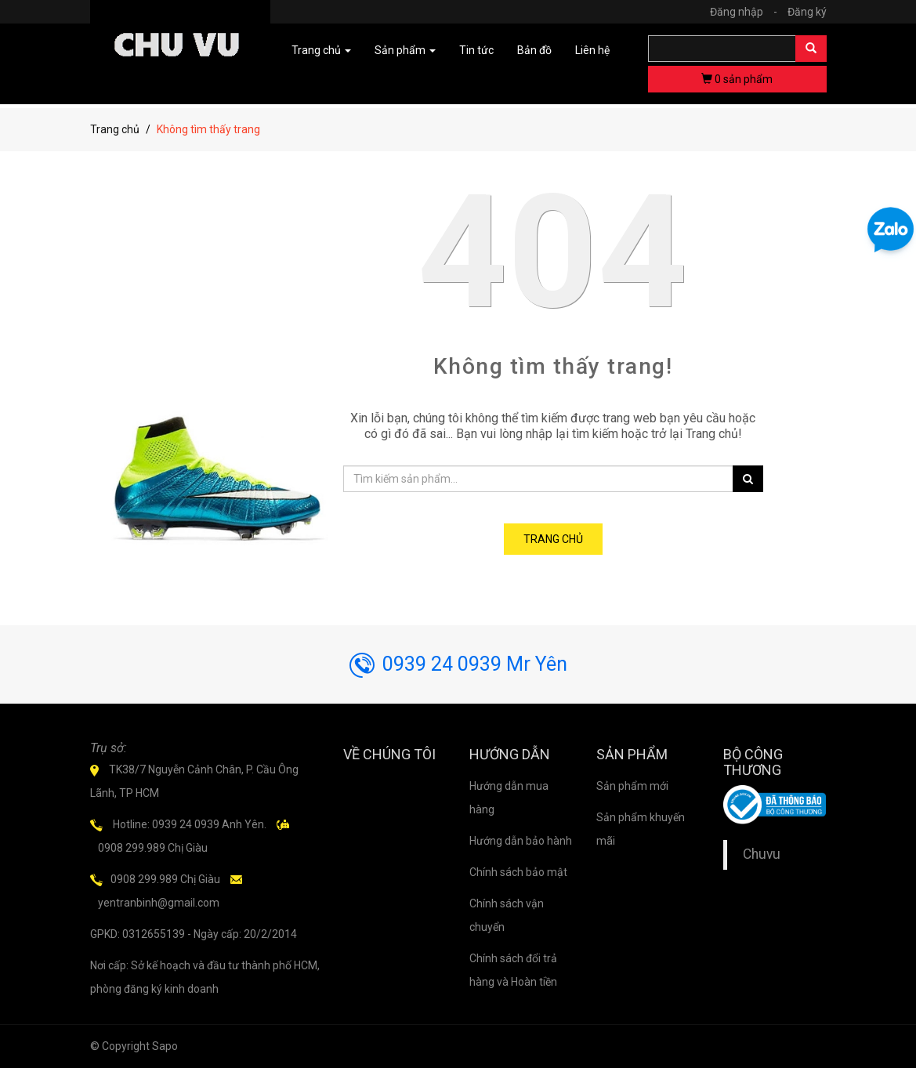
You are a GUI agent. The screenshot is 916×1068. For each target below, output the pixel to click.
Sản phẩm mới (632, 786)
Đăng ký (807, 11)
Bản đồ (534, 50)
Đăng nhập (747, 12)
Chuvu (761, 854)
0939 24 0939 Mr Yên (458, 664)
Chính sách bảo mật (518, 872)
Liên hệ (592, 50)
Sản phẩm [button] (405, 50)
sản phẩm (737, 79)
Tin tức (476, 50)
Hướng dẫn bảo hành (520, 840)
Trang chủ (114, 129)
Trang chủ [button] (321, 50)
